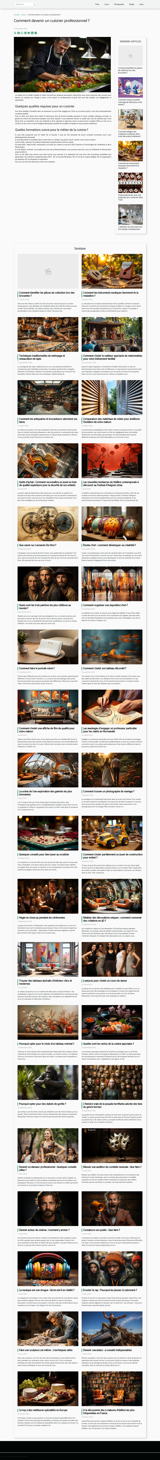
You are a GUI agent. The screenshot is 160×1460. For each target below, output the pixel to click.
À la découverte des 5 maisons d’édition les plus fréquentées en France (108, 1412)
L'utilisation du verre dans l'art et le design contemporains (130, 228)
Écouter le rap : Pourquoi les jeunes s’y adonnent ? (110, 1290)
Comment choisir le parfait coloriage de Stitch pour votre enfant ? (130, 102)
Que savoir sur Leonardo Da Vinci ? (37, 545)
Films (97, 4)
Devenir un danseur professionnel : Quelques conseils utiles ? (47, 1168)
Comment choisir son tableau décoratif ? (104, 668)
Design (131, 4)
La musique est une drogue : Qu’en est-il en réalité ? (46, 1290)
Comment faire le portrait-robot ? (37, 668)
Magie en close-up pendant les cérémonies (42, 918)
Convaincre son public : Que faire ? (101, 1230)
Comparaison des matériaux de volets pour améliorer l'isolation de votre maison (111, 420)
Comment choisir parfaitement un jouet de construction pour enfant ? (112, 856)
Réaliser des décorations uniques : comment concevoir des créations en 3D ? (112, 919)
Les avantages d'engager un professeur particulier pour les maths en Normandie (110, 730)
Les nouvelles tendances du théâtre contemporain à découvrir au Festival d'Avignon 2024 (111, 483)
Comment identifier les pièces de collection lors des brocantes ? (130, 70)
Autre (141, 4)
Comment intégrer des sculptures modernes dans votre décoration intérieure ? (129, 134)
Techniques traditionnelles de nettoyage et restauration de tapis (42, 357)
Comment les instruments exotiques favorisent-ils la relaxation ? (128, 166)
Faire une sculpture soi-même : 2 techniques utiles (45, 1350)
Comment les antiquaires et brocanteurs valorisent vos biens (48, 420)
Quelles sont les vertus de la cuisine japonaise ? (108, 1044)
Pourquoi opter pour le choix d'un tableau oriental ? (46, 1044)
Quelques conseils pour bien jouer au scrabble (44, 855)
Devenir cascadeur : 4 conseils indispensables (107, 1350)
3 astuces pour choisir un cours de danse (105, 981)
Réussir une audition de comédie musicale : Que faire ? (112, 1167)
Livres (106, 4)
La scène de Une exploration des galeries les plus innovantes (45, 793)
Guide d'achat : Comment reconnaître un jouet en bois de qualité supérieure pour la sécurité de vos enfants (48, 483)
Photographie (119, 4)
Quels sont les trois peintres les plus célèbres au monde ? (45, 607)
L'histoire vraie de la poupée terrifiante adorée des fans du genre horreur (112, 1105)
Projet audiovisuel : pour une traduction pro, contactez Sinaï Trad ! (130, 197)
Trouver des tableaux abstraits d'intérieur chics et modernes (45, 982)
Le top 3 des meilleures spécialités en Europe (43, 1410)
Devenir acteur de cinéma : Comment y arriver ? (44, 1230)
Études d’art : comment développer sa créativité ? (109, 545)
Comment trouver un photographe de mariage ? (108, 791)
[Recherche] (26, 4)
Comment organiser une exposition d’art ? (105, 605)
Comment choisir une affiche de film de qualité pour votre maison (46, 730)
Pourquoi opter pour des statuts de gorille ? (42, 1104)
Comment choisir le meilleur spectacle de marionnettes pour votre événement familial (112, 357)
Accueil (16, 15)
